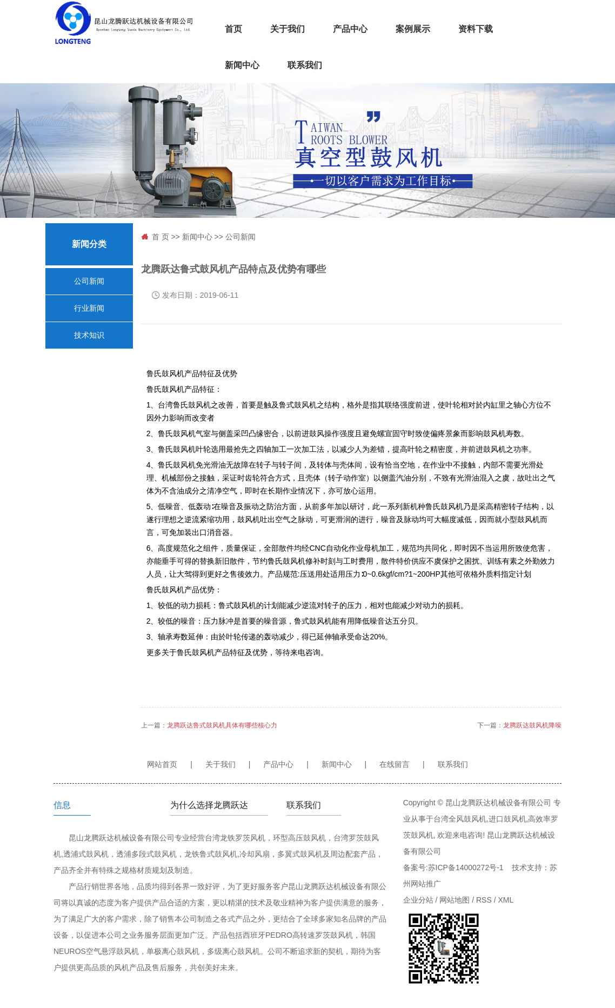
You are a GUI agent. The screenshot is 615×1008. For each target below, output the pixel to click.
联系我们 (305, 65)
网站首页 (162, 764)
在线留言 (394, 764)
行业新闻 (89, 308)
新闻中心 (242, 65)
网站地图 (454, 900)
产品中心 (350, 29)
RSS (484, 900)
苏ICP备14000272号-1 (466, 867)
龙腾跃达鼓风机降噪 (532, 725)
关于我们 (287, 29)
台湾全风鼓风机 (459, 819)
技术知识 (89, 335)
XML (505, 900)
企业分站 (418, 900)
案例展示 (413, 29)
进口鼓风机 (507, 819)
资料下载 (475, 29)
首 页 (160, 236)
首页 (233, 29)
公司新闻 (89, 281)
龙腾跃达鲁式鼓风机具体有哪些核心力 (222, 725)
